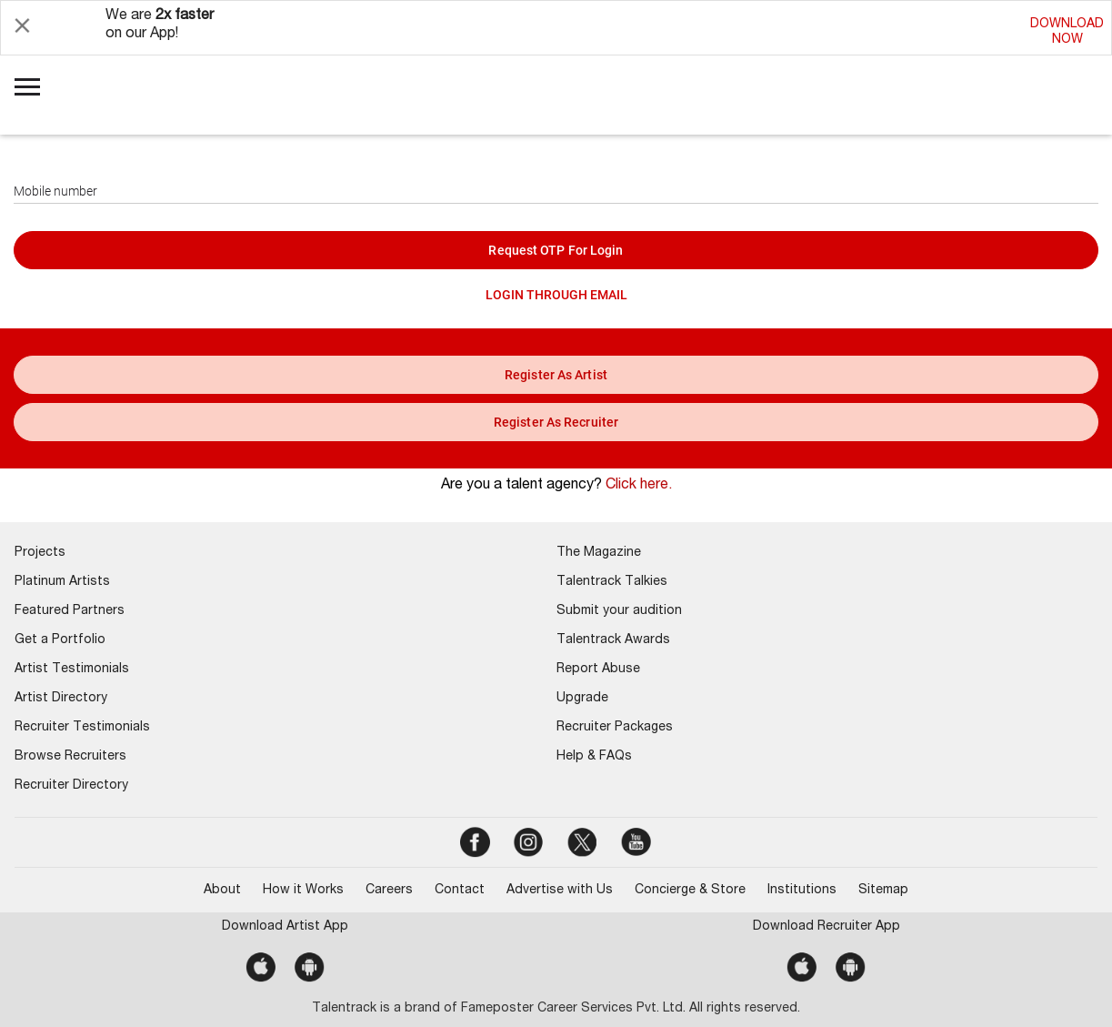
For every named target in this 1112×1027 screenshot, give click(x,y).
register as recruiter (556, 422)
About (222, 890)
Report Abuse (598, 669)
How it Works (303, 890)
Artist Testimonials (72, 669)
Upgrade (582, 698)
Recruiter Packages (614, 727)
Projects (40, 553)
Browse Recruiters (70, 756)
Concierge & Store (690, 890)
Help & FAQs (594, 756)
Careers (389, 890)
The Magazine (598, 553)
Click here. (639, 485)
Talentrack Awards (613, 640)
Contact (460, 890)
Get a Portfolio (60, 640)
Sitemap (883, 890)
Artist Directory (61, 698)
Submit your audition (619, 611)
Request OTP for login (555, 250)
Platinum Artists (62, 582)
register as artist (556, 375)
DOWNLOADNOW (1067, 32)
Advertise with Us (559, 890)
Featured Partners (70, 611)
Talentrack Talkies (611, 582)
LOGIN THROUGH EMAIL (556, 294)
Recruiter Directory (71, 786)
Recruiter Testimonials (82, 727)
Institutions (802, 890)
